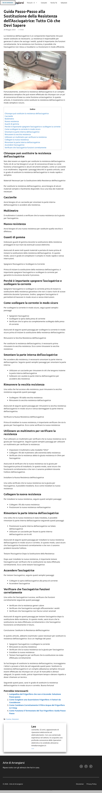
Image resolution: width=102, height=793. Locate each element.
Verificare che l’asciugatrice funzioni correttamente (25, 147)
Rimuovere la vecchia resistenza (18, 134)
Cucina (8, 719)
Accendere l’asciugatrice (14, 145)
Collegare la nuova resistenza (17, 140)
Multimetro (9, 119)
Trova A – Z (33, 3)
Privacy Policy (91, 784)
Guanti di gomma (12, 124)
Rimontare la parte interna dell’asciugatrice (22, 142)
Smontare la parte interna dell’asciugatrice (22, 132)
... (32, 747)
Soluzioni (64, 3)
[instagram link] (81, 766)
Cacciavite (9, 116)
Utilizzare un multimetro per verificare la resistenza (26, 137)
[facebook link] (90, 766)
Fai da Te (54, 3)
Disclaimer (80, 784)
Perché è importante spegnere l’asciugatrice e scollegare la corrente (32, 126)
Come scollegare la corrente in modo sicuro (22, 129)
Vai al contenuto (7, 2)
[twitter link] (86, 766)
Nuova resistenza (12, 121)
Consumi (44, 3)
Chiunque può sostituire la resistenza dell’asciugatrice (27, 113)
